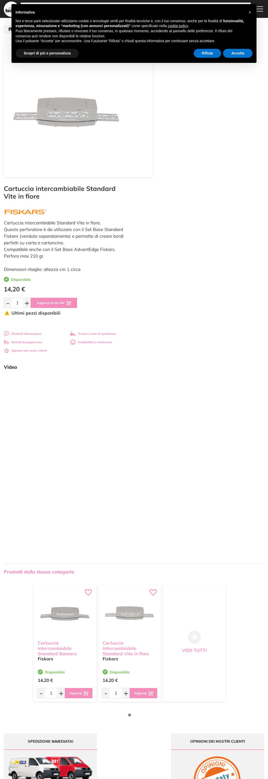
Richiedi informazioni (158, 195)
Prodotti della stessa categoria (39, 433)
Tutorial (121, 704)
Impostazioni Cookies (175, 723)
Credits (204, 772)
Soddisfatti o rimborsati (226, 203)
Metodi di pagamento (158, 203)
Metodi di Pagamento (175, 700)
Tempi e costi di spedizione (228, 195)
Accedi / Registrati (128, 714)
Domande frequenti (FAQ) (178, 695)
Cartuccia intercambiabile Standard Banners (57, 508)
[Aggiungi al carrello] (191, 164)
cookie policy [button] (178, 26)
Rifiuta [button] (207, 53)
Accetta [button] (237, 53)
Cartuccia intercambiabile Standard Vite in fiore (126, 508)
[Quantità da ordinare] (152, 164)
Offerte (121, 700)
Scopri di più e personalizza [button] (47, 53)
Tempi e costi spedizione (33, 647)
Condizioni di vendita (175, 713)
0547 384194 (88, 719)
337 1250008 (88, 734)
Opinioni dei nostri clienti (160, 212)
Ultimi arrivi (124, 695)
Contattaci (123, 719)
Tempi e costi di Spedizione (171, 706)
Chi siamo (123, 710)
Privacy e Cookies (172, 718)
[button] (250, 12)
